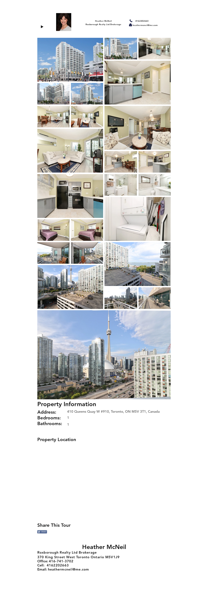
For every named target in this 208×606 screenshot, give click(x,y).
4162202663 (142, 21)
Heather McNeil (103, 21)
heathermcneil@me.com (145, 25)
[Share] (42, 531)
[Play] (42, 26)
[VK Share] (72, 532)
